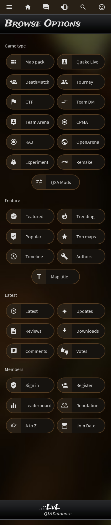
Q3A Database (58, 513)
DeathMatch (37, 82)
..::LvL (50, 507)
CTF (29, 102)
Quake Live (87, 62)
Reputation (87, 405)
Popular (33, 236)
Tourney (84, 82)
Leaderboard (38, 405)
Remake (84, 162)
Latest (31, 311)
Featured (34, 216)
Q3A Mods (61, 182)
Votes (81, 351)
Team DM (85, 102)
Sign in (32, 385)
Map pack (34, 62)
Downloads (87, 331)
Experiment (36, 162)
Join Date (85, 426)
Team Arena (37, 122)
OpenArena (87, 142)
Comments (36, 351)
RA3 (29, 142)
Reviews (33, 331)
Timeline (34, 256)
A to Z (31, 426)
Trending (85, 216)
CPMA (82, 122)
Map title (59, 277)
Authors (84, 256)
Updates (84, 311)
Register (84, 385)
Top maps (86, 236)
